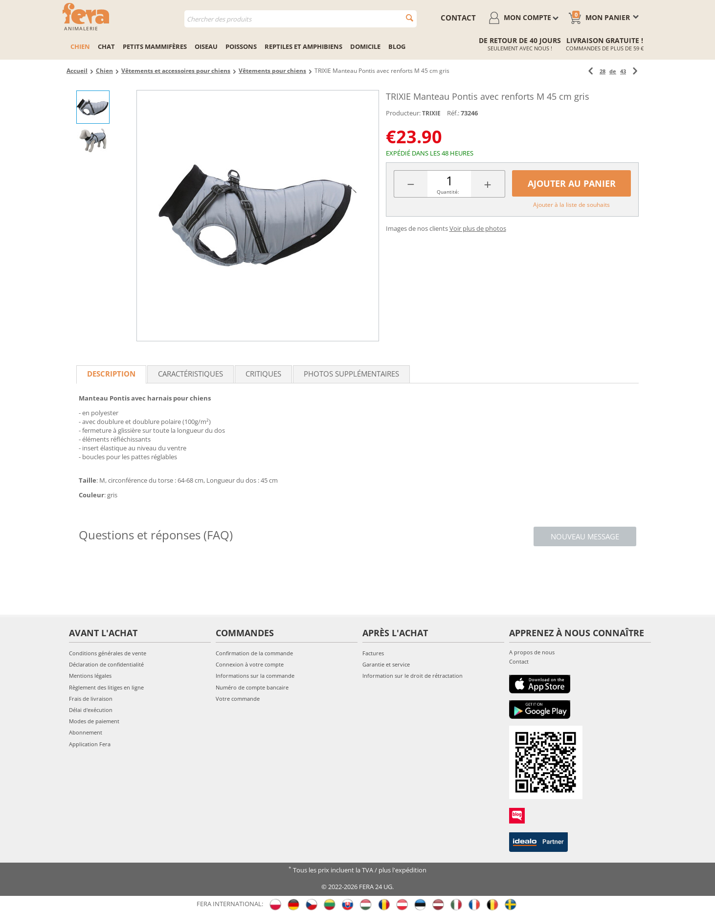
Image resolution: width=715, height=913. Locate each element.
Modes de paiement (94, 721)
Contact (519, 661)
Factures (373, 653)
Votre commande (238, 698)
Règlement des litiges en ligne (106, 687)
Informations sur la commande (255, 675)
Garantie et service (386, 664)
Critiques (263, 374)
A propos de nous (532, 652)
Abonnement (85, 732)
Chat (106, 46)
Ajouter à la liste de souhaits (571, 204)
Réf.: (453, 113)
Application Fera (90, 744)
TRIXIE (431, 113)
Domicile (365, 46)
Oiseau (206, 46)
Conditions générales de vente (107, 653)
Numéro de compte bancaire (252, 687)
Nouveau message (585, 536)
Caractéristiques (190, 374)
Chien (80, 46)
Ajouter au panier (572, 183)
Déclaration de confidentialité (106, 664)
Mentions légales (90, 675)
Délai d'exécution (90, 709)
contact (458, 17)
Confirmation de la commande (254, 653)
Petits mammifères (155, 46)
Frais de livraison (90, 698)
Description (111, 374)
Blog (396, 46)
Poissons (241, 46)
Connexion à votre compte (250, 664)
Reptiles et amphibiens (303, 46)
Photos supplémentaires (351, 374)
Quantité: (448, 191)
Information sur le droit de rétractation (412, 675)
